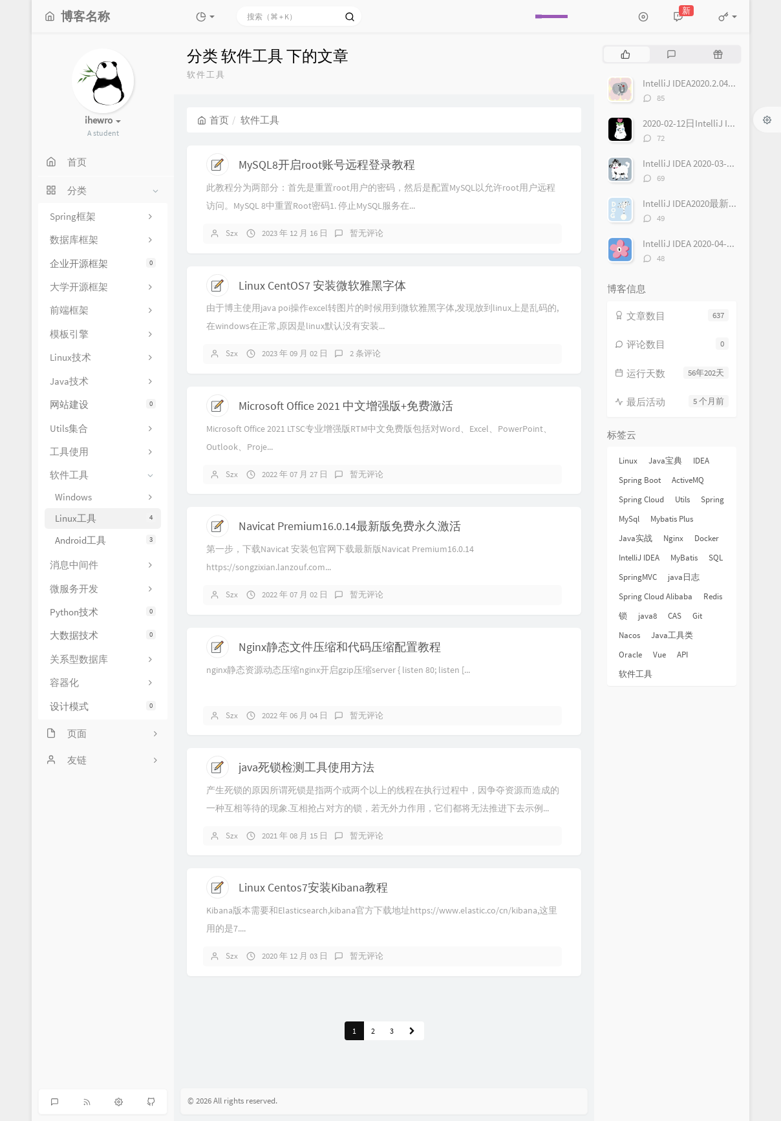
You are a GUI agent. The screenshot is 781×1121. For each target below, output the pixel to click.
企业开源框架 (103, 263)
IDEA (701, 460)
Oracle (630, 654)
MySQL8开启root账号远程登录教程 (327, 164)
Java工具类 (672, 635)
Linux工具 (105, 518)
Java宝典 (665, 460)
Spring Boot (640, 480)
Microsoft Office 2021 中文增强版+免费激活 (346, 405)
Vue (659, 654)
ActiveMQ (688, 480)
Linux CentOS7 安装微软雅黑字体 (322, 285)
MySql (629, 518)
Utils (682, 499)
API (682, 654)
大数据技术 (103, 635)
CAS (674, 615)
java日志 (684, 576)
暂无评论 (366, 233)
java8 (647, 615)
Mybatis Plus (671, 518)
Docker (706, 538)
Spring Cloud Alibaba (655, 596)
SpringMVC (638, 576)
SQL (716, 557)
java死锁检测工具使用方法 (306, 767)
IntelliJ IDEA (639, 557)
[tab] (625, 54)
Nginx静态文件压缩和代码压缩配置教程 (340, 646)
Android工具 (105, 540)
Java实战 (635, 538)
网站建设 (103, 404)
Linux (628, 460)
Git (697, 615)
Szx (232, 233)
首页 (213, 120)
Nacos (629, 635)
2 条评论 (365, 353)
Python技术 (103, 612)
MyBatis (684, 557)
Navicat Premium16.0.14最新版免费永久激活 (350, 525)
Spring (712, 499)
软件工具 (635, 673)
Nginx (673, 538)
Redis (712, 596)
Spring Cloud (641, 499)
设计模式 (103, 706)
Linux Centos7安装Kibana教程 (313, 887)
